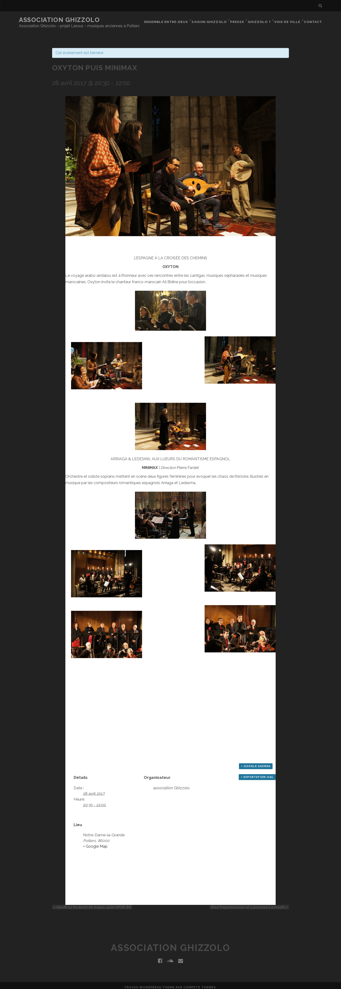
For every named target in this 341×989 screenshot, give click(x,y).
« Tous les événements (73, 37)
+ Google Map (95, 843)
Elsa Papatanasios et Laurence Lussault (250, 904)
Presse (237, 20)
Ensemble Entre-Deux (167, 20)
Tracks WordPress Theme (149, 984)
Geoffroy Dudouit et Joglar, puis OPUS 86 (91, 904)
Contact (313, 20)
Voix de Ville (287, 20)
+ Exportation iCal (257, 774)
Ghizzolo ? (259, 20)
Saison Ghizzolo (209, 20)
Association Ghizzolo (59, 19)
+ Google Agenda (255, 763)
